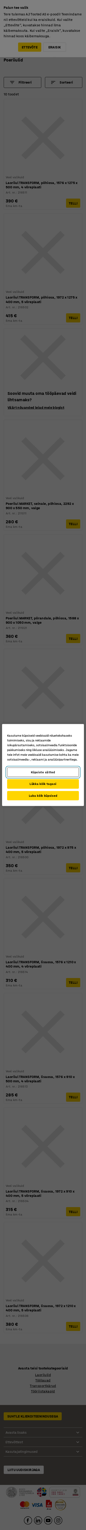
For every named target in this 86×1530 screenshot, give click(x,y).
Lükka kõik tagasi (43, 784)
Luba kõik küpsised (43, 795)
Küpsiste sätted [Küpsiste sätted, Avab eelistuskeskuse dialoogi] (43, 772)
